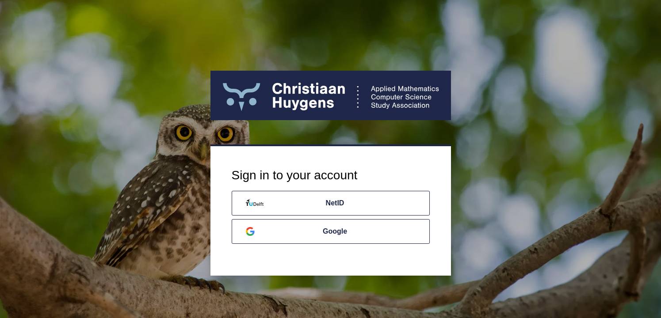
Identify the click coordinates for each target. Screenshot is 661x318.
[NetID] (331, 203)
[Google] (331, 231)
